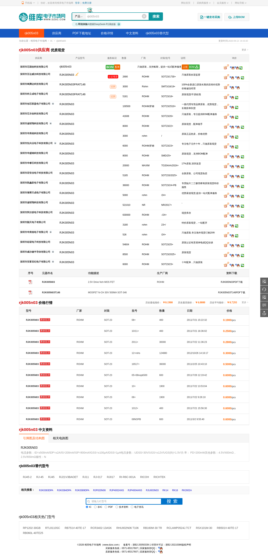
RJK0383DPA (46, 490)
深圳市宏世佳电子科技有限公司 (36, 173)
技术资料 (122, 507)
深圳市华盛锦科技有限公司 (34, 153)
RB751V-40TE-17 (75, 527)
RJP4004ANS (135, 490)
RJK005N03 (67, 74)
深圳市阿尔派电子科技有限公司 (36, 212)
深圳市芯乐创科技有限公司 (34, 113)
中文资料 (132, 33)
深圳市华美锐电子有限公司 (34, 232)
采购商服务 (204, 3)
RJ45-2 (27, 477)
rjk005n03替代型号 (157, 35)
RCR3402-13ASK (101, 527)
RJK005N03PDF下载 (232, 282)
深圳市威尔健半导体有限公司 (35, 251)
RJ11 (86, 477)
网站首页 (185, 3)
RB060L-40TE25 (33, 532)
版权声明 (186, 544)
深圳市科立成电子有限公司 (34, 94)
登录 (77, 3)
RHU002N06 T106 (127, 527)
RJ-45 (40, 477)
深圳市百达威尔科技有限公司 (35, 74)
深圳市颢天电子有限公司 (33, 222)
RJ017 (111, 477)
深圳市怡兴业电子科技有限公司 (36, 143)
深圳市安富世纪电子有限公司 (35, 261)
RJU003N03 (152, 490)
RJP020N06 (99, 490)
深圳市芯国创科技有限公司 (34, 66)
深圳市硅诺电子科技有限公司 (35, 242)
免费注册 (87, 3)
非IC (98, 507)
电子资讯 (137, 507)
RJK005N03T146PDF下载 (231, 292)
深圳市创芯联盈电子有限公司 (35, 103)
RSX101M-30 (204, 527)
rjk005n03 (31, 33)
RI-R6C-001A (127, 477)
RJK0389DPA (82, 490)
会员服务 (222, 3)
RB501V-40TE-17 (227, 527)
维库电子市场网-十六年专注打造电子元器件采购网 (42, 17)
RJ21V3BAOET (68, 477)
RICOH (144, 477)
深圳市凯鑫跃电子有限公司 (34, 182)
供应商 (56, 33)
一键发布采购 (210, 17)
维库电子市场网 (39, 40)
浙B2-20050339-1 (142, 544)
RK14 (165, 490)
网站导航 (240, 3)
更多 (245, 49)
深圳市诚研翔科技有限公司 (34, 123)
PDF (109, 507)
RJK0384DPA (64, 490)
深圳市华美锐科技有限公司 (34, 133)
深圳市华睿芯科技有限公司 (34, 163)
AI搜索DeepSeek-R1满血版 (97, 24)
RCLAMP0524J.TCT (179, 527)
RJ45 (51, 477)
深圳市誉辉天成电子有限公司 (35, 192)
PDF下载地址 (82, 33)
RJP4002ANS (117, 490)
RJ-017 (97, 477)
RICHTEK (159, 477)
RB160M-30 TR (152, 527)
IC (51, 40)
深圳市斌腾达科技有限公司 (34, 84)
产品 (77, 16)
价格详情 (107, 33)
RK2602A (187, 490)
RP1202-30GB (32, 527)
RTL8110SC (52, 527)
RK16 (175, 490)
